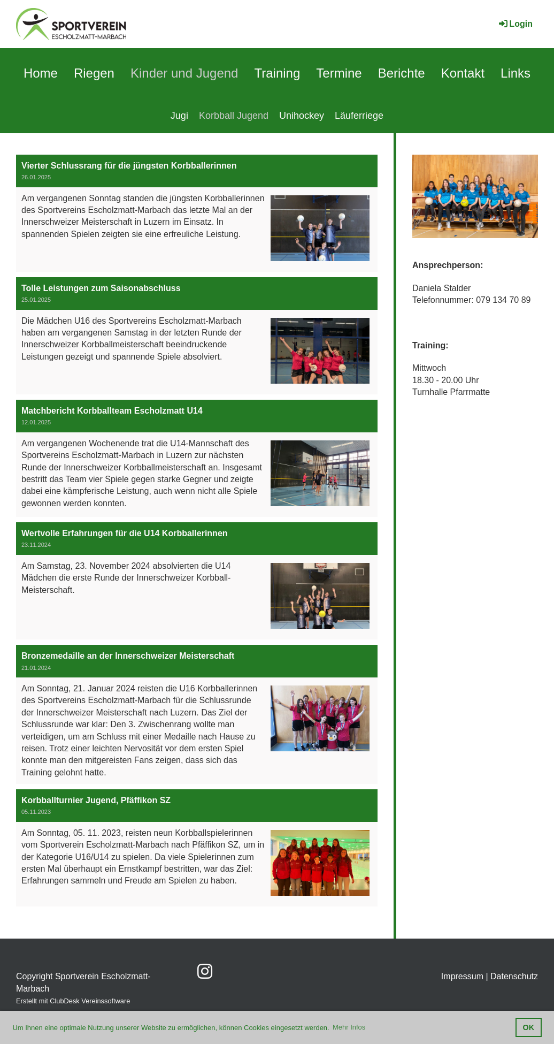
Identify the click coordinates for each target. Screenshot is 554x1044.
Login (515, 23)
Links (515, 73)
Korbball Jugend (233, 115)
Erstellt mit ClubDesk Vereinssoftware (73, 1001)
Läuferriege (359, 115)
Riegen (94, 73)
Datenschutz (514, 976)
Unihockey (301, 115)
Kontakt (462, 73)
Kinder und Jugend (184, 73)
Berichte (401, 73)
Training (277, 73)
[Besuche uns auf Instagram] (204, 971)
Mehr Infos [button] (349, 1027)
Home (41, 73)
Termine (338, 73)
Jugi (179, 115)
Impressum (462, 976)
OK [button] (529, 1027)
